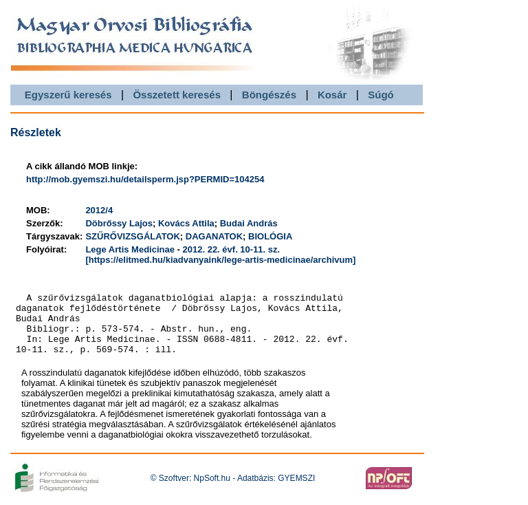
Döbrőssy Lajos (119, 223)
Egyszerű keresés (68, 94)
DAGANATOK (214, 236)
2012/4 (99, 210)
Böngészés (269, 94)
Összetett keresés (177, 94)
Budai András (249, 223)
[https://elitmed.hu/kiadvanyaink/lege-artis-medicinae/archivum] (220, 260)
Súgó (381, 94)
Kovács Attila (186, 223)
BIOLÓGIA (270, 236)
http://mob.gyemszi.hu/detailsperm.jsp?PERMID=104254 (145, 179)
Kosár (332, 94)
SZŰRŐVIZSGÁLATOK (132, 236)
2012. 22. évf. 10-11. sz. (231, 249)
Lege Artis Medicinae (130, 249)
